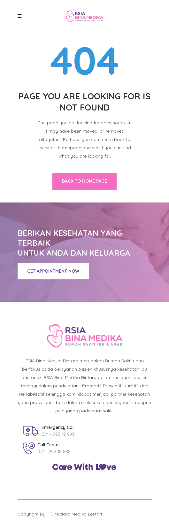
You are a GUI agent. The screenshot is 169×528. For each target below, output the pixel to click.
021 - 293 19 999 (58, 434)
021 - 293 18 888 (54, 452)
